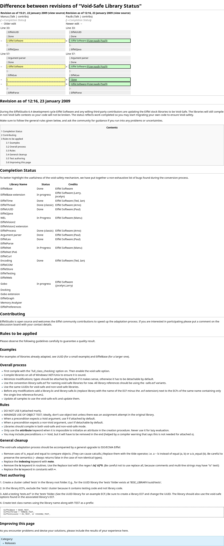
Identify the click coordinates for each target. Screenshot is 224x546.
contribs (23, 16)
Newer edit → (74, 23)
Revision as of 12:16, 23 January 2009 (89, 13)
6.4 (30, 111)
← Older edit (8, 23)
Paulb (69, 16)
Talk (12, 16)
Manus (5, 16)
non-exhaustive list (120, 177)
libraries (163, 111)
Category (6, 539)
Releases (10, 543)
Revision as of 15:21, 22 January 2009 (24, 13)
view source (56, 13)
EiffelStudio (21, 111)
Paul (77, 209)
